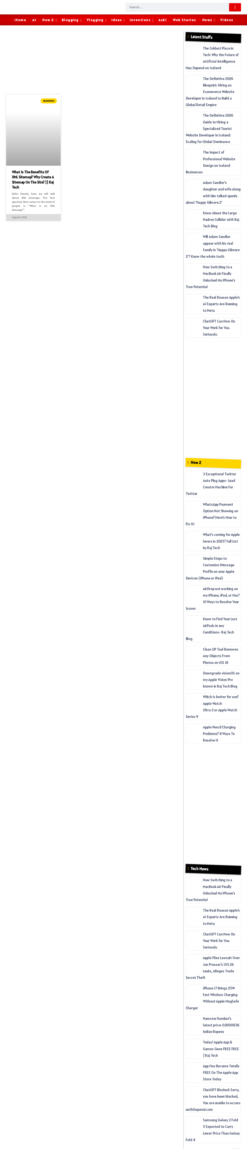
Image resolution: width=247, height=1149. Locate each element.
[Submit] (235, 7)
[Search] (183, 7)
